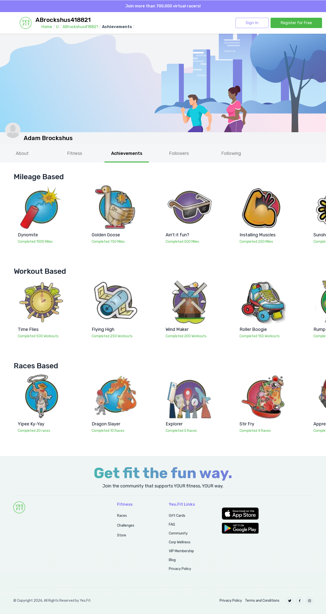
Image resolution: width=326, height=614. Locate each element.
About (22, 153)
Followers (179, 153)
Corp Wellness (179, 542)
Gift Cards (177, 516)
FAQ (172, 524)
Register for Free (296, 22)
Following (231, 153)
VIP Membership (181, 551)
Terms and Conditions (262, 600)
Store (121, 535)
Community (178, 533)
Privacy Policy (180, 569)
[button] (267, 513)
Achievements (126, 153)
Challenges (125, 525)
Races (122, 516)
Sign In (252, 22)
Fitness (74, 153)
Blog (172, 560)
